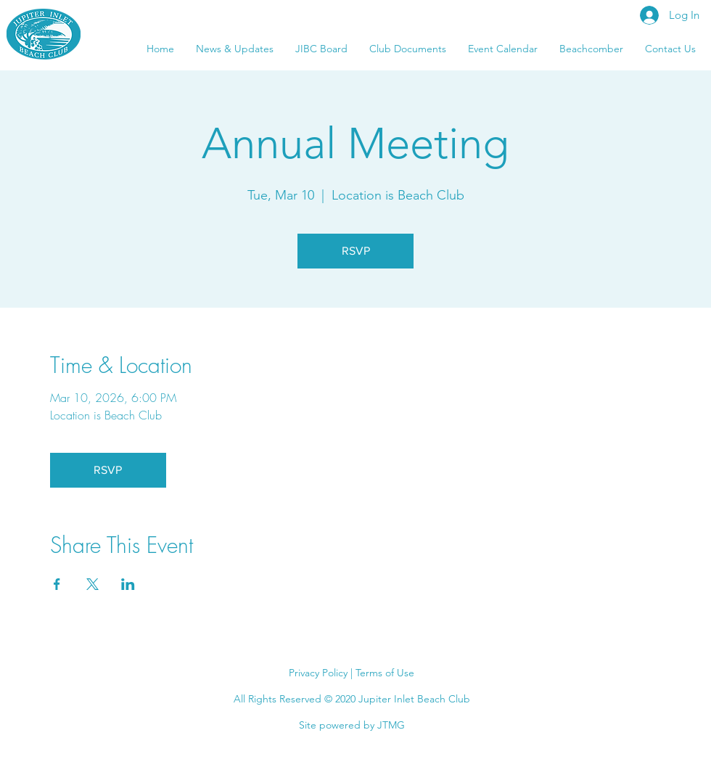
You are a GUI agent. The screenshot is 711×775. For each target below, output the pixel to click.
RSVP (356, 251)
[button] (670, 48)
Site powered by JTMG (352, 724)
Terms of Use (385, 672)
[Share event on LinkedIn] (128, 584)
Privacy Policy (318, 672)
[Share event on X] (92, 584)
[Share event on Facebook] (57, 584)
